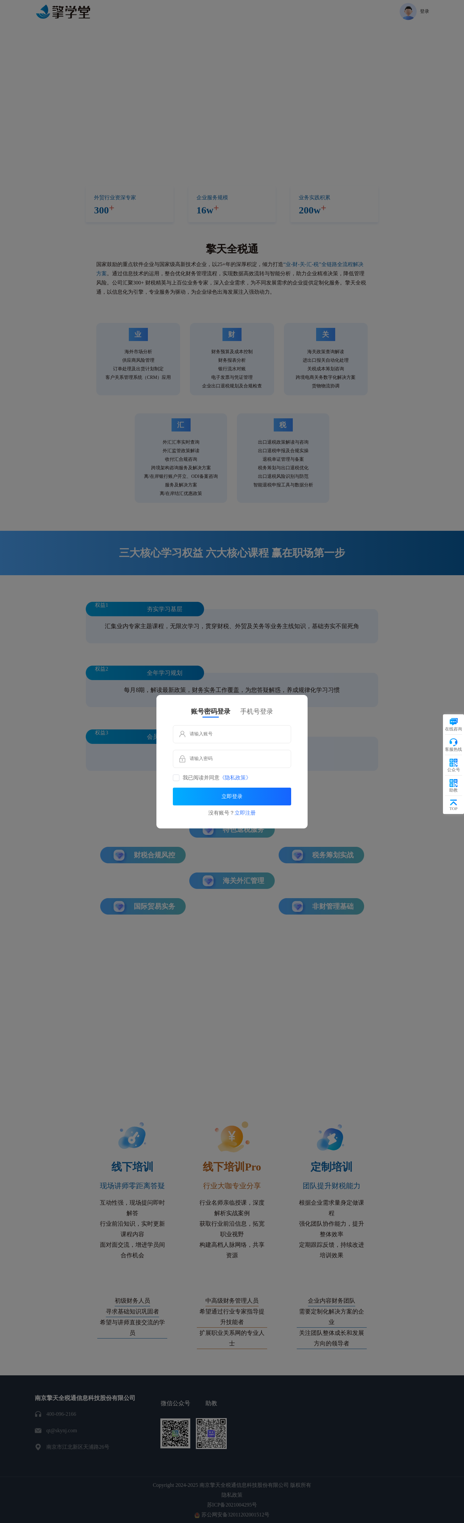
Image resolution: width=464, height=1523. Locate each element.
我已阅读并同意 (217, 777)
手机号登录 (256, 711)
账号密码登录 (210, 711)
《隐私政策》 (235, 777)
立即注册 (245, 813)
